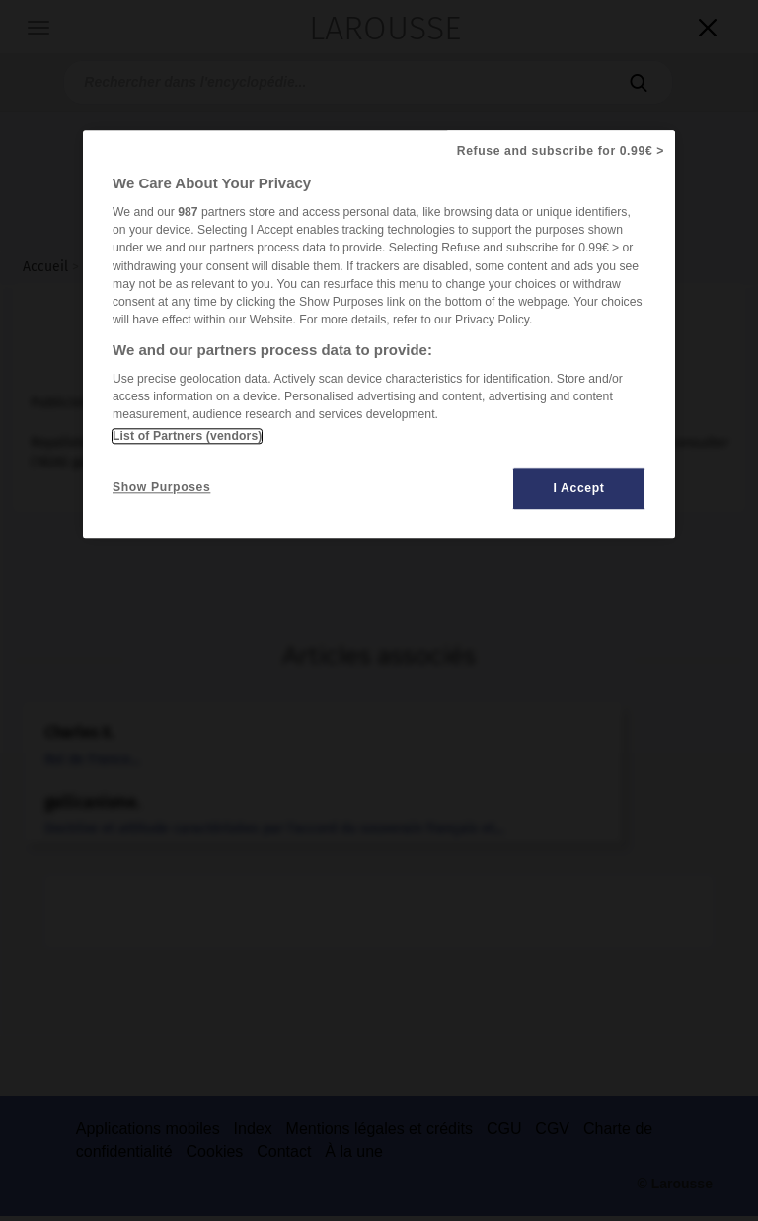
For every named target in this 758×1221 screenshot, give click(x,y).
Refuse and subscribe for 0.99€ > (560, 151)
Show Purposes (161, 487)
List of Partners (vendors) (187, 436)
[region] (379, 334)
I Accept (579, 488)
